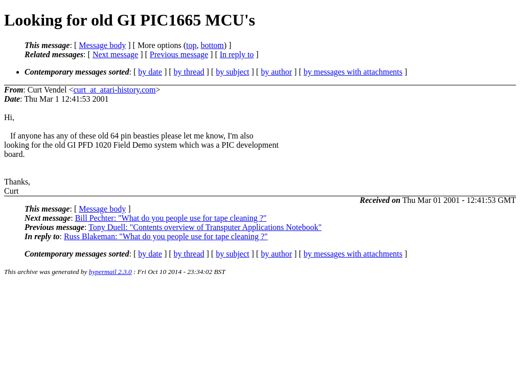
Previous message (179, 54)
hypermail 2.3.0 (110, 271)
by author (276, 71)
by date (150, 71)
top (191, 45)
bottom (211, 45)
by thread (189, 71)
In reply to (237, 54)
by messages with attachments (353, 71)
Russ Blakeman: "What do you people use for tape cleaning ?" (166, 236)
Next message (115, 54)
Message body (102, 45)
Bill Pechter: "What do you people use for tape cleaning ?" (171, 218)
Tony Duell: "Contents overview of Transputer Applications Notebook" (205, 227)
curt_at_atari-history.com (114, 89)
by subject (232, 71)
